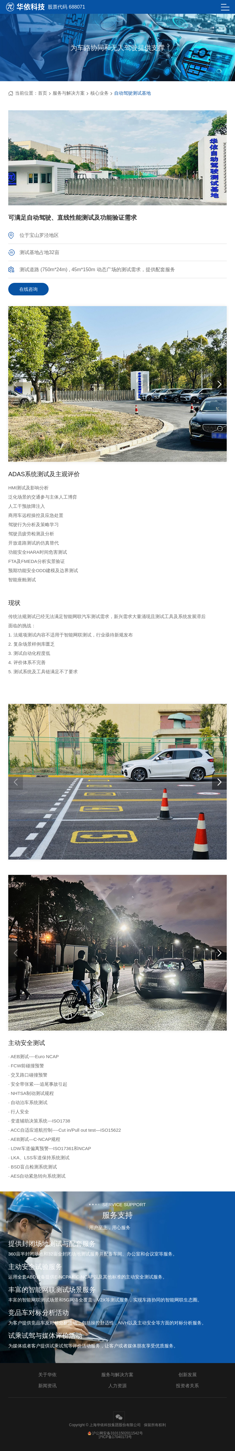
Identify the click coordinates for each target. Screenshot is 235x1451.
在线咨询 (28, 289)
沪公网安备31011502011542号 (115, 1433)
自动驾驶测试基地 (132, 93)
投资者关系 (187, 1385)
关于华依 (47, 1374)
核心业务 (99, 93)
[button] (219, 384)
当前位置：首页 (27, 93)
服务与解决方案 (69, 93)
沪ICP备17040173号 (115, 1437)
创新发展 (187, 1374)
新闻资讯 (47, 1385)
